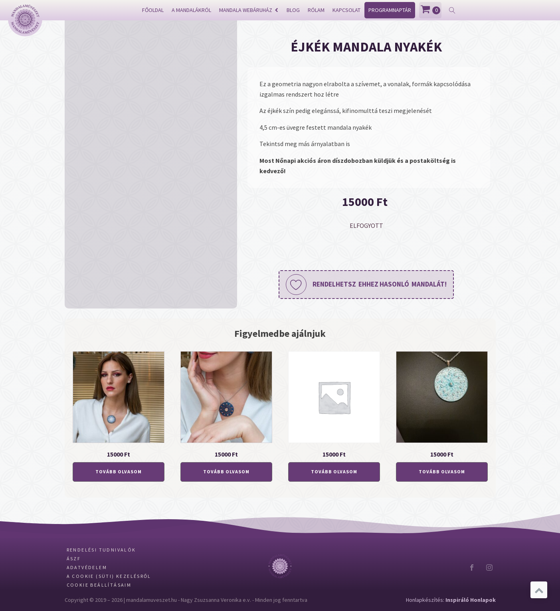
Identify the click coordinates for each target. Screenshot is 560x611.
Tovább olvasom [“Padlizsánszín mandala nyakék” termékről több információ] (334, 472)
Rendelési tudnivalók (101, 550)
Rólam (316, 10)
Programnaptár (389, 10)
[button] (366, 284)
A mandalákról (191, 10)
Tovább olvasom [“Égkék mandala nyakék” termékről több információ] (442, 472)
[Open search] (452, 10)
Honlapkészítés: (451, 599)
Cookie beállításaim (99, 585)
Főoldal (153, 10)
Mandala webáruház (249, 10)
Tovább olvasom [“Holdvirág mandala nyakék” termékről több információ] (118, 472)
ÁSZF (74, 559)
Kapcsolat (346, 10)
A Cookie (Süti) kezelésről (109, 576)
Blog (293, 10)
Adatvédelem (87, 567)
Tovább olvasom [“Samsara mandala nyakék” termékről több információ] (226, 472)
